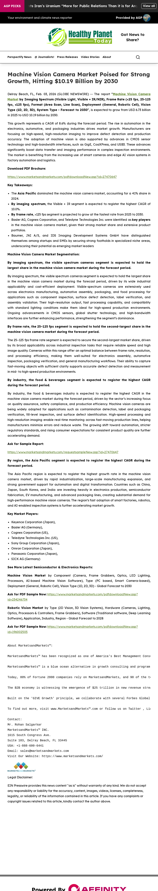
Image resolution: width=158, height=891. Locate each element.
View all (149, 6)
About (107, 57)
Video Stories (90, 57)
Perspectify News (20, 57)
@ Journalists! (44, 57)
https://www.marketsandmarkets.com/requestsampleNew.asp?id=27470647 (63, 452)
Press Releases (67, 57)
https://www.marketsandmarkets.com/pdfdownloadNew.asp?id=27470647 (62, 177)
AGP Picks (12, 6)
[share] (147, 57)
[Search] (137, 57)
